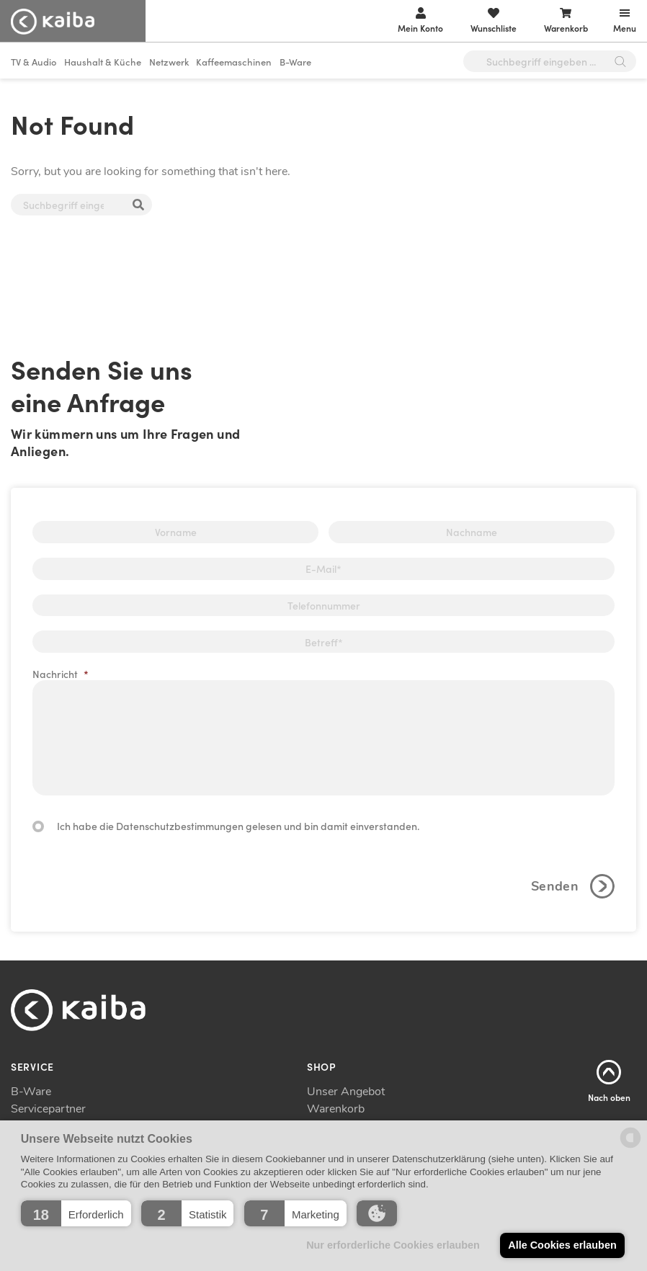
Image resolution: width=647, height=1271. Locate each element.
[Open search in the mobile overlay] (549, 61)
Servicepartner (48, 1109)
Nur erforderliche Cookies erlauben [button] (393, 1245)
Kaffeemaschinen (234, 61)
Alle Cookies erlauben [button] (562, 1245)
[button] (76, 1213)
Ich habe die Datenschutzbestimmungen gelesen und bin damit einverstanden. (238, 826)
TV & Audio (34, 61)
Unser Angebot (346, 1092)
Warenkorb (336, 1109)
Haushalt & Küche (102, 61)
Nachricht (60, 673)
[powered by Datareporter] (630, 1147)
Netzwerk (169, 61)
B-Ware (295, 61)
